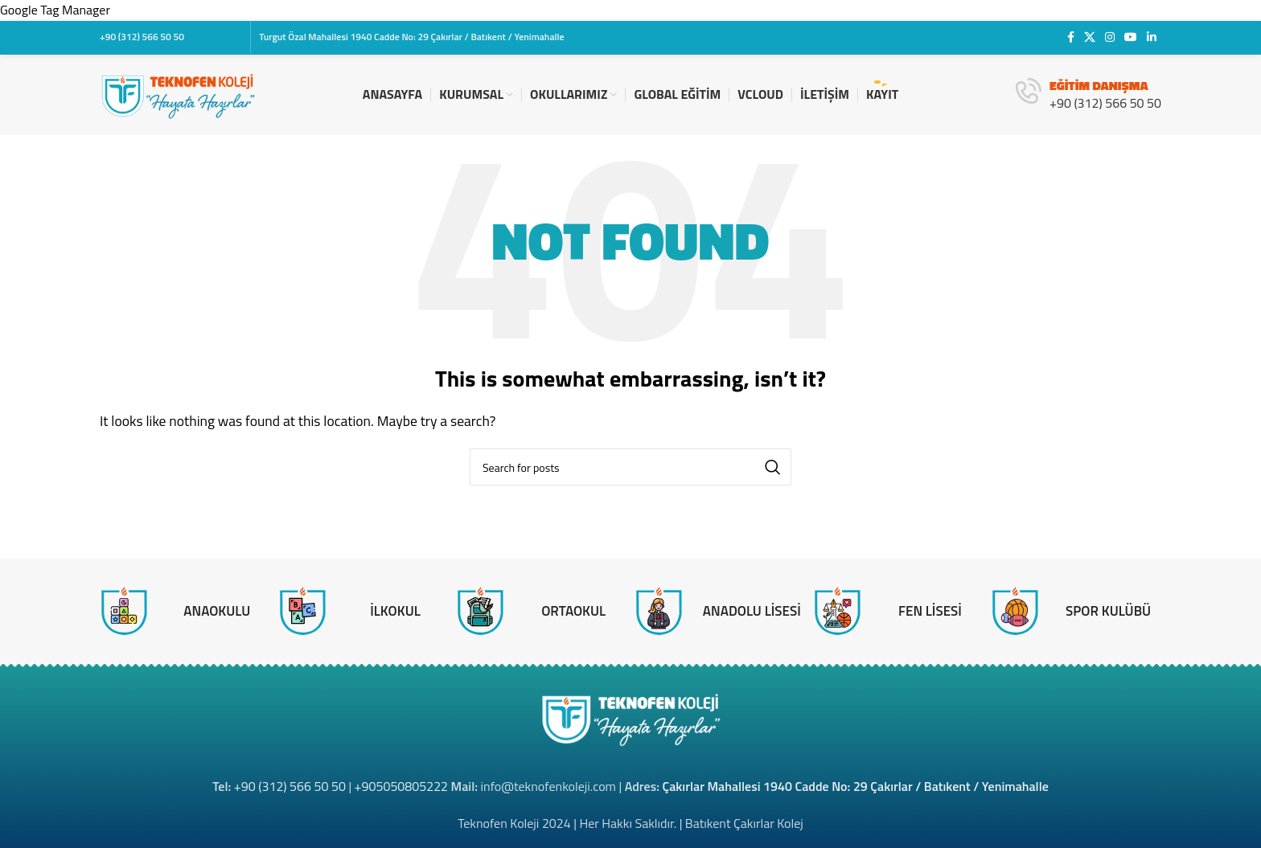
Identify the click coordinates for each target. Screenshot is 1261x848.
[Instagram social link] (1109, 37)
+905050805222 (401, 786)
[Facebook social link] (1070, 37)
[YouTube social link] (1130, 37)
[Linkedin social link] (1151, 37)
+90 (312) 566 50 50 (290, 786)
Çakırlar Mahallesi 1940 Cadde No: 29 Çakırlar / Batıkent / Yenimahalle (856, 786)
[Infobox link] (1088, 95)
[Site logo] (178, 93)
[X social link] (1089, 37)
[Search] (630, 467)
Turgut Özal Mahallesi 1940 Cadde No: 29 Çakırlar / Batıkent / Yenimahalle (411, 36)
